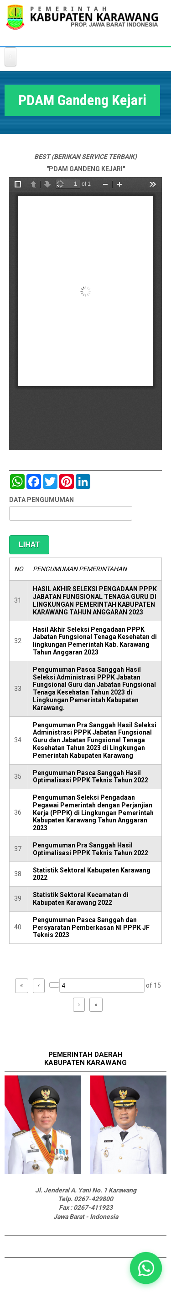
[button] (146, 1268)
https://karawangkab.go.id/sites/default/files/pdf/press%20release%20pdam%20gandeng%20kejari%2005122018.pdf (85, 313)
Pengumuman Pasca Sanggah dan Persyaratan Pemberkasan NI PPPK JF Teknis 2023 (91, 927)
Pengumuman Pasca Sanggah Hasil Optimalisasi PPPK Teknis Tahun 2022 (90, 776)
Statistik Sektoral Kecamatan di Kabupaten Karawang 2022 (81, 898)
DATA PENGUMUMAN (41, 499)
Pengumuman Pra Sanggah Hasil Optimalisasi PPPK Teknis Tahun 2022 (90, 849)
